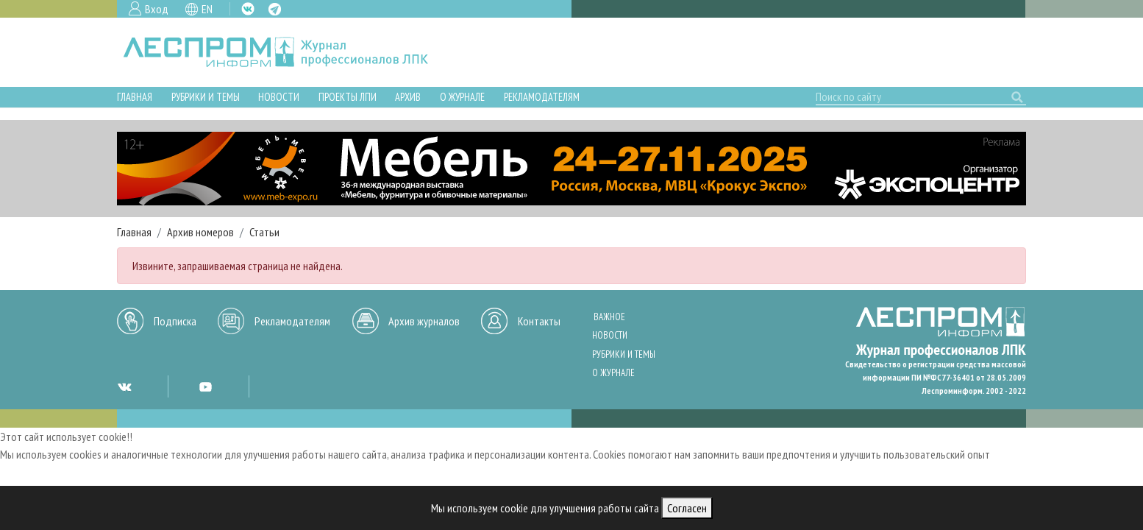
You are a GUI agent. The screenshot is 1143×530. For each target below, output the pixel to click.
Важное (609, 317)
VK (247, 8)
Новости (278, 97)
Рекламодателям (542, 97)
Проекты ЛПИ (347, 97)
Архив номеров (200, 232)
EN (207, 8)
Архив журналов (424, 321)
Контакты (539, 321)
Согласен (687, 508)
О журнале (462, 97)
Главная (134, 97)
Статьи (264, 232)
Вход (156, 8)
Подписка (175, 321)
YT (205, 386)
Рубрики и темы (205, 97)
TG (274, 9)
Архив (408, 97)
